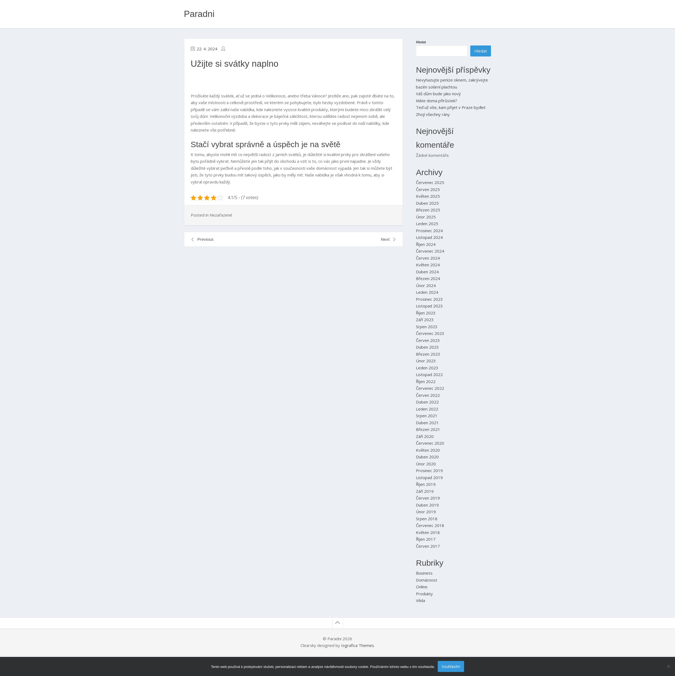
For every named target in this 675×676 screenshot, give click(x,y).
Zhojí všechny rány (433, 114)
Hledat (421, 42)
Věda (420, 600)
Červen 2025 (428, 189)
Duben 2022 (427, 402)
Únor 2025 (426, 217)
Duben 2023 (427, 347)
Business (424, 573)
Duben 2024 (427, 271)
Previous (205, 239)
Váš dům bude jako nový (438, 93)
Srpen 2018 (426, 518)
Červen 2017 (428, 546)
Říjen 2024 (426, 244)
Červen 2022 (428, 395)
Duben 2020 (427, 456)
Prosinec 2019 (429, 470)
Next (385, 239)
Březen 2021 (428, 429)
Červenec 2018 (430, 525)
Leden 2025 (427, 223)
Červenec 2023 (430, 333)
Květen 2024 (428, 264)
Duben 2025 (427, 203)
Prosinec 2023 (429, 299)
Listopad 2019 (429, 477)
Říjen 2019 (426, 484)
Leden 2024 (427, 292)
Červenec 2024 (430, 251)
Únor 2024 (426, 285)
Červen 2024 (428, 258)
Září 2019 (425, 491)
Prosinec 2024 (429, 230)
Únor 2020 (426, 463)
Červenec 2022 (430, 388)
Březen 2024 (428, 278)
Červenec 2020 (430, 443)
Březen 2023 (428, 354)
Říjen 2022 (426, 381)
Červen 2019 (428, 498)
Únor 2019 (426, 511)
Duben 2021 (427, 422)
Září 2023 (425, 319)
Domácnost (426, 580)
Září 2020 (425, 436)
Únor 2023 (426, 360)
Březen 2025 (428, 210)
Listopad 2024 (429, 237)
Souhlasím (451, 666)
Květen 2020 (428, 450)
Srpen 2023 (426, 326)
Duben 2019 (427, 505)
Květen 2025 (428, 196)
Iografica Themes (357, 645)
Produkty (424, 593)
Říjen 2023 (426, 313)
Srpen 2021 (426, 415)
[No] (668, 666)
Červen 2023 (428, 340)
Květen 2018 (428, 532)
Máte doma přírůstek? (436, 100)
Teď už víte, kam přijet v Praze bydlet (451, 107)
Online (421, 586)
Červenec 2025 (430, 182)
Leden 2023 (427, 367)
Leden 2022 (427, 409)
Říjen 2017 (426, 539)
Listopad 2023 (429, 306)
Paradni (199, 14)
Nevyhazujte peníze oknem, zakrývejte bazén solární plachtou (452, 83)
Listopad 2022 (429, 374)
